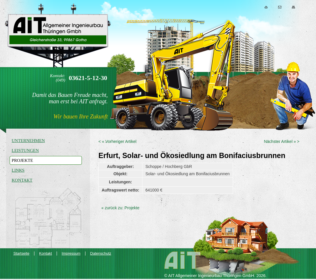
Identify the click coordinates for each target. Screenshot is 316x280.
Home (266, 7)
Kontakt (279, 7)
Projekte (22, 160)
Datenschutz (100, 253)
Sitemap (293, 7)
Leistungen (25, 150)
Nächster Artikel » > (281, 141)
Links (18, 170)
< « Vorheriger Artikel (117, 141)
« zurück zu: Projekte (120, 207)
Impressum (71, 253)
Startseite (21, 253)
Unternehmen (28, 140)
